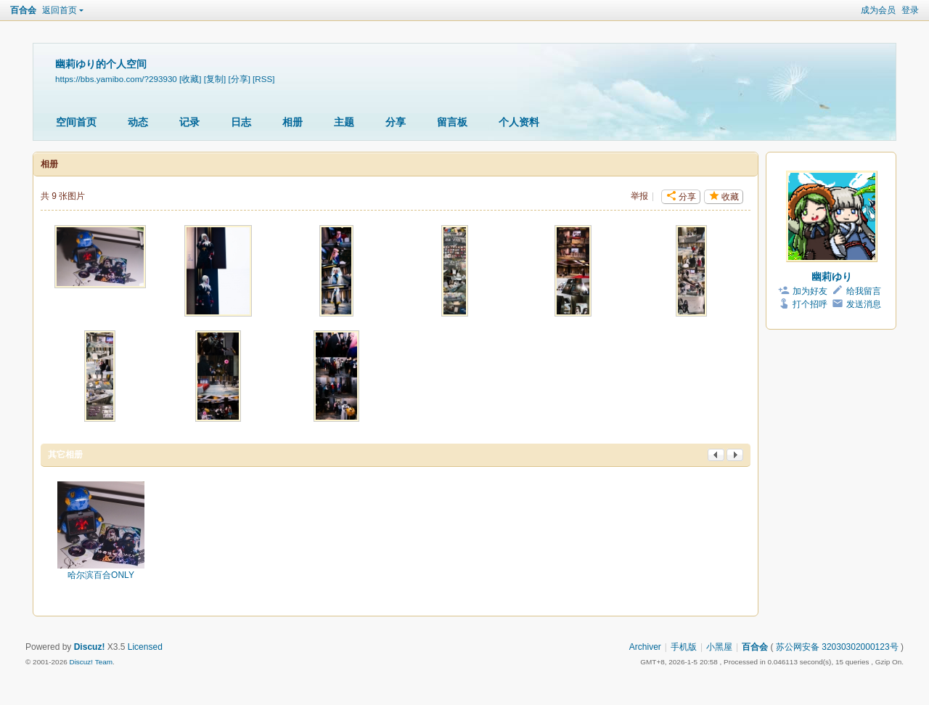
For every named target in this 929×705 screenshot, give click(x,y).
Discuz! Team (90, 662)
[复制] (215, 78)
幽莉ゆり (831, 276)
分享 (395, 122)
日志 (241, 122)
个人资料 (519, 122)
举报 (639, 196)
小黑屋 (719, 647)
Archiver (645, 647)
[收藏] (190, 78)
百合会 (23, 10)
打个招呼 (810, 304)
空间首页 (76, 122)
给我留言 (863, 291)
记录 (189, 122)
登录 (910, 10)
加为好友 (810, 291)
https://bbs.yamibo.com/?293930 (116, 78)
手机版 (684, 647)
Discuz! (89, 647)
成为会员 (878, 10)
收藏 (730, 197)
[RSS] (263, 78)
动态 (138, 122)
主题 (344, 122)
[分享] (239, 78)
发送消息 (863, 304)
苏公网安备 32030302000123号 (837, 647)
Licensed (145, 647)
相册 (292, 122)
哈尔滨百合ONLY (100, 575)
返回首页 (59, 10)
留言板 (452, 122)
